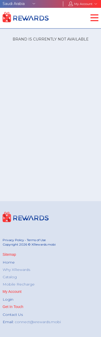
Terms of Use (36, 240)
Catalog (10, 277)
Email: (32, 321)
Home (9, 262)
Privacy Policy (13, 240)
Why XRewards (16, 269)
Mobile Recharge (19, 284)
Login (8, 299)
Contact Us (13, 314)
